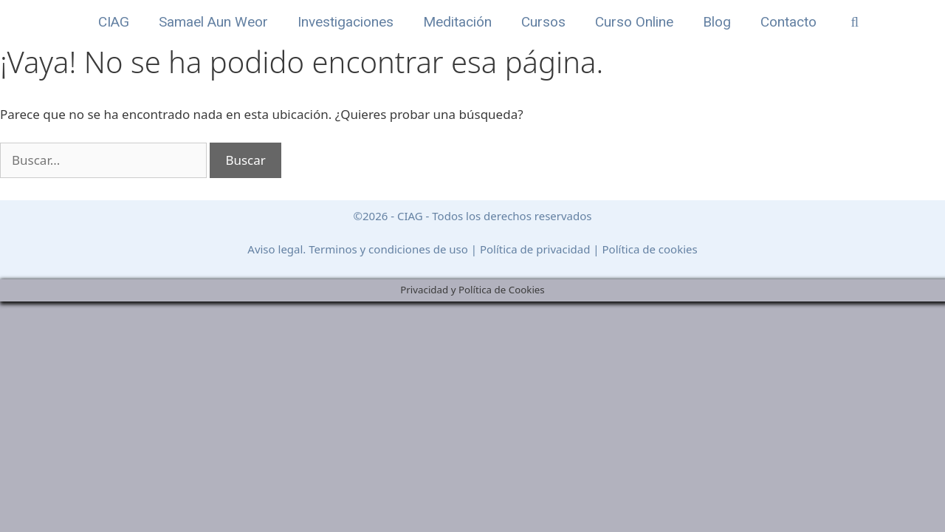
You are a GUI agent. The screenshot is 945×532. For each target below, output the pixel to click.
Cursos (543, 21)
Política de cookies (650, 249)
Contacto (788, 21)
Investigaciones (346, 21)
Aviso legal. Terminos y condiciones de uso (357, 249)
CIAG (113, 21)
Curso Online (634, 21)
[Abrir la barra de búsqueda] (855, 22)
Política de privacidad (535, 249)
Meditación (457, 21)
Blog (717, 21)
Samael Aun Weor (213, 21)
